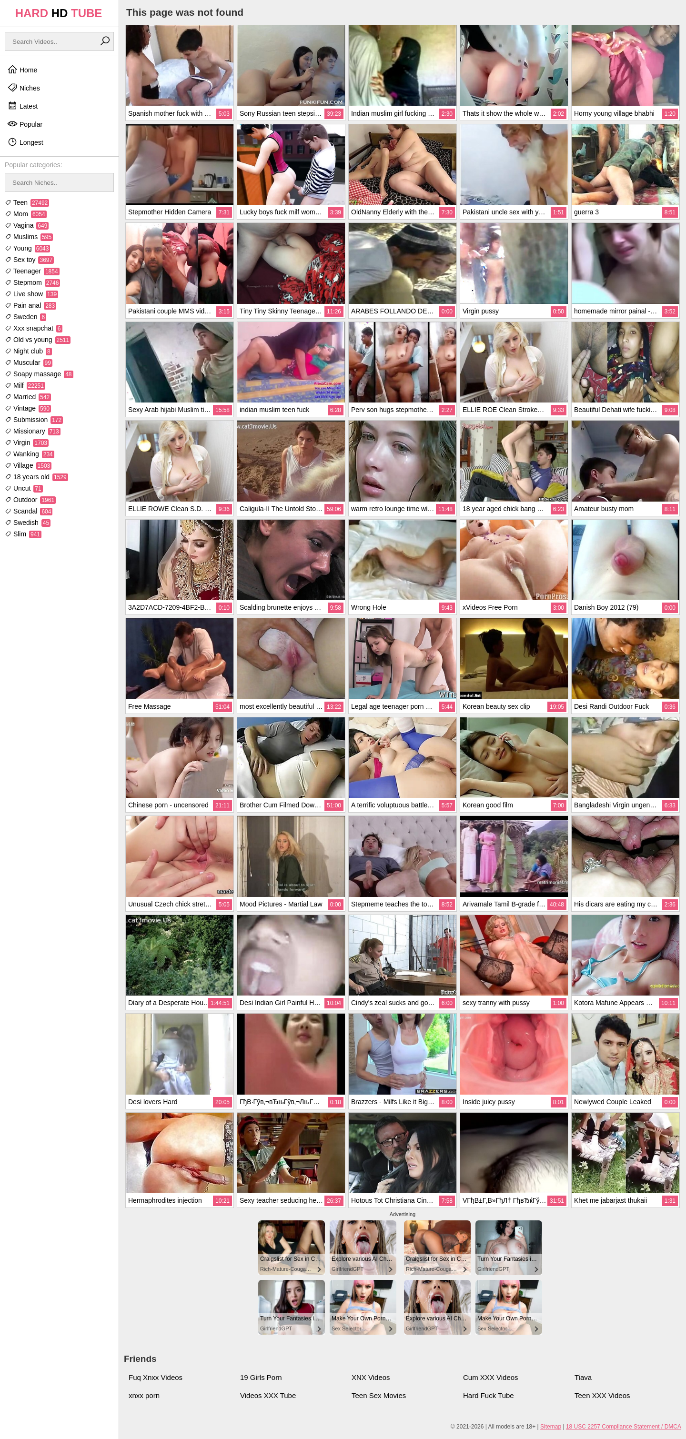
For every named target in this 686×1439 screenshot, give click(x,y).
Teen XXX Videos (602, 1395)
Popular (24, 124)
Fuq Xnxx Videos (155, 1377)
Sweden (25, 317)
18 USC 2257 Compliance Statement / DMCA (623, 1426)
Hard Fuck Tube (488, 1395)
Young (27, 248)
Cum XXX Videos (490, 1377)
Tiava (583, 1377)
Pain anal (30, 305)
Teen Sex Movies (379, 1395)
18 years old (36, 477)
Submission (34, 419)
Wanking (29, 454)
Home (22, 69)
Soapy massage (39, 374)
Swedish (27, 522)
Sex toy (29, 259)
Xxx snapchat (33, 328)
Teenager (32, 271)
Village (28, 465)
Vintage (28, 408)
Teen (27, 202)
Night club (28, 351)
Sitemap (550, 1426)
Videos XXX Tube (268, 1395)
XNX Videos (371, 1377)
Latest (22, 106)
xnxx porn (144, 1395)
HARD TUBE (58, 13)
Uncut (24, 488)
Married (28, 397)
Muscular (28, 362)
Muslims (29, 237)
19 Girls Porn (261, 1377)
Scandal (28, 511)
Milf (25, 385)
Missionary (33, 431)
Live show (31, 294)
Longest (25, 142)
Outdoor (30, 499)
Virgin (27, 442)
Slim (23, 534)
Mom (26, 214)
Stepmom (32, 282)
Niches (23, 87)
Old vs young (38, 339)
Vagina (27, 225)
